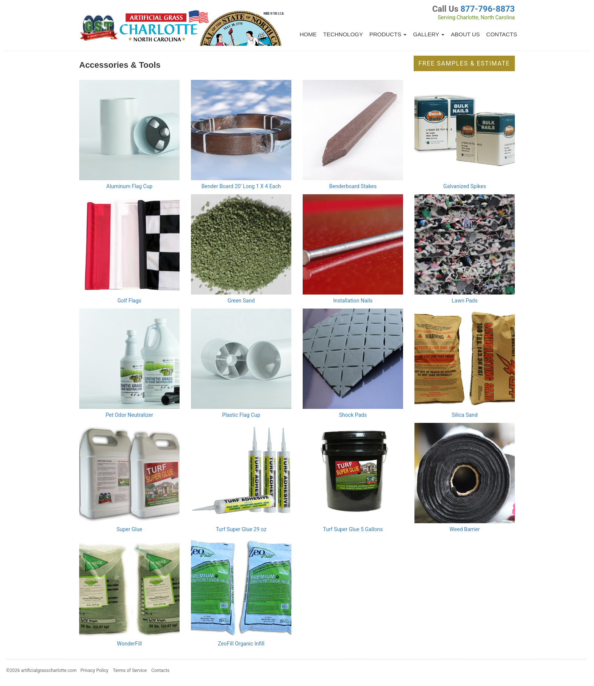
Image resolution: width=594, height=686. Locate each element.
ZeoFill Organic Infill (241, 644)
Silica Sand (465, 415)
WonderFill (129, 644)
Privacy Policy (94, 670)
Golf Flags (129, 301)
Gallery (428, 34)
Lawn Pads (464, 301)
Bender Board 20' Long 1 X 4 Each (241, 186)
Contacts (501, 34)
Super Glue (129, 529)
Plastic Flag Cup (241, 415)
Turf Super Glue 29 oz (241, 529)
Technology (343, 34)
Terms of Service (130, 670)
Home (308, 34)
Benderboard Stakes (353, 186)
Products (387, 34)
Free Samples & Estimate (464, 63)
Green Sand (241, 301)
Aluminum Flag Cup (129, 186)
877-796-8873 (487, 9)
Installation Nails (352, 301)
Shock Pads (353, 415)
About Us (465, 34)
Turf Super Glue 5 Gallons (353, 529)
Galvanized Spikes (464, 186)
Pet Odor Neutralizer (129, 415)
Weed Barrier (465, 529)
